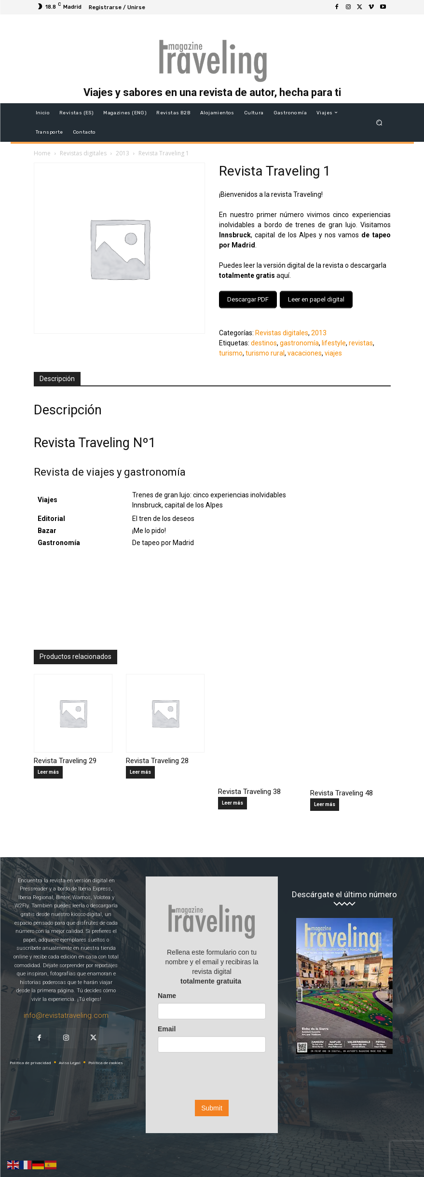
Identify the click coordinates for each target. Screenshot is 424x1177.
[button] (378, 122)
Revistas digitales (83, 153)
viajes (333, 350)
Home (42, 153)
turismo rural (265, 350)
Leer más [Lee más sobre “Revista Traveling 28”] (140, 769)
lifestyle (334, 340)
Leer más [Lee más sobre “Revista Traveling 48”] (324, 802)
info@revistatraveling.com (66, 1012)
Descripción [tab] (57, 376)
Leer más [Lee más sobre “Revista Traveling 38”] (232, 800)
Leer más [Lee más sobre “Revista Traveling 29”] (48, 769)
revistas (361, 340)
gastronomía (299, 340)
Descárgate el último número (344, 892)
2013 (122, 153)
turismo (231, 350)
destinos (264, 340)
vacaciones (304, 350)
